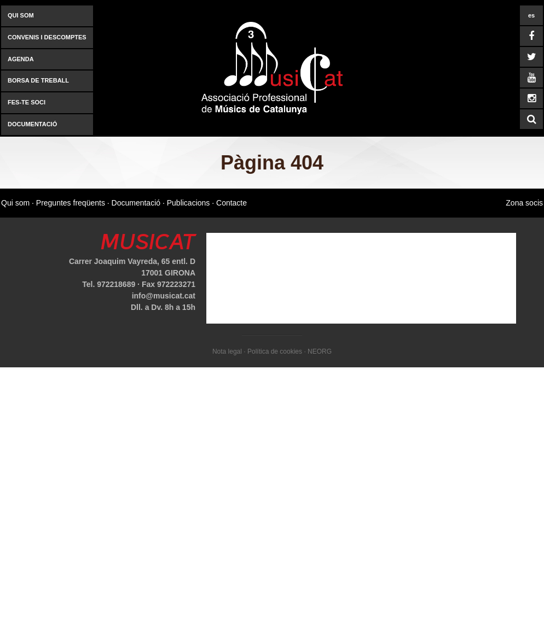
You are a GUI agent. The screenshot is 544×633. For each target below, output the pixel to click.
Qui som (21, 15)
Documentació (32, 124)
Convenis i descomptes (47, 37)
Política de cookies (274, 351)
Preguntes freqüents (70, 202)
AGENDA (21, 59)
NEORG (320, 351)
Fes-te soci (26, 102)
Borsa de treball (38, 80)
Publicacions (188, 202)
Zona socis (524, 202)
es (531, 15)
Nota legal (227, 351)
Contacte (231, 202)
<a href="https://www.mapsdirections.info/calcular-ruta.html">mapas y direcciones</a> (361, 278)
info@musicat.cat (163, 295)
